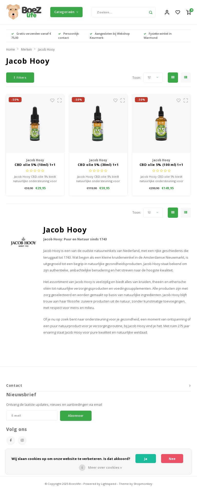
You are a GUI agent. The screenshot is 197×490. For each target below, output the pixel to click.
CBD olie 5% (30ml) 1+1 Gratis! (98, 166)
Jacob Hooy (46, 51)
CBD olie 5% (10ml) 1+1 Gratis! (35, 166)
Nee (172, 458)
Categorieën (66, 13)
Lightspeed (108, 485)
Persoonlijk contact (68, 37)
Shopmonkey (143, 485)
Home (10, 51)
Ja (145, 458)
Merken (26, 51)
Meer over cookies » (105, 467)
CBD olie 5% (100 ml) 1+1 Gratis (161, 166)
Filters (20, 79)
